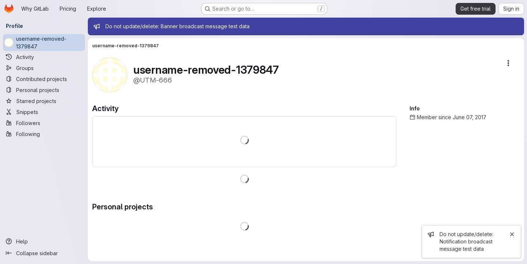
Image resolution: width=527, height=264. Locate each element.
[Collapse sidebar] (44, 253)
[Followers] (44, 123)
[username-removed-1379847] (44, 42)
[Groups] (44, 68)
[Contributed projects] (44, 79)
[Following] (44, 134)
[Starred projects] (44, 101)
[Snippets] (44, 112)
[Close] (512, 234)
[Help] (44, 241)
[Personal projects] (44, 90)
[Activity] (44, 57)
